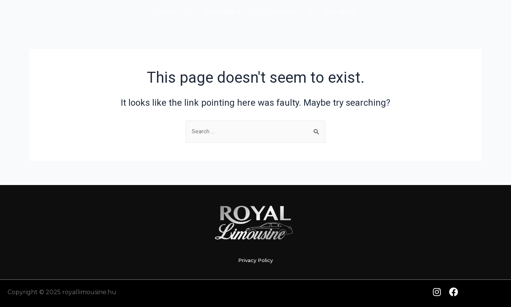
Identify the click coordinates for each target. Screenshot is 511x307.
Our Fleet (223, 12)
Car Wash (340, 12)
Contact (283, 12)
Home (165, 12)
